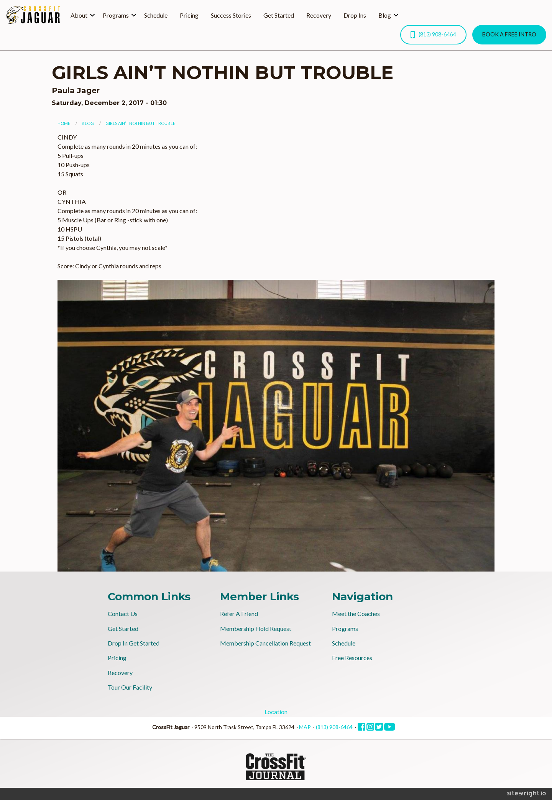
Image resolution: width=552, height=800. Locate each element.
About (79, 15)
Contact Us (123, 613)
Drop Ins (354, 15)
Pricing (189, 15)
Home (64, 123)
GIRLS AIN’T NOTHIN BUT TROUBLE (140, 123)
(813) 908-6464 (433, 34)
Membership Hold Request (255, 628)
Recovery (318, 15)
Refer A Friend (239, 613)
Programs (116, 15)
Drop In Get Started (133, 643)
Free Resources (352, 657)
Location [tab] (276, 711)
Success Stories (231, 15)
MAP (305, 727)
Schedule (156, 15)
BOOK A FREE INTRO (509, 34)
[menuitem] (80, 15)
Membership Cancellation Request (265, 643)
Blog (384, 15)
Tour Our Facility (130, 687)
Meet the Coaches (356, 613)
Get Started (278, 15)
